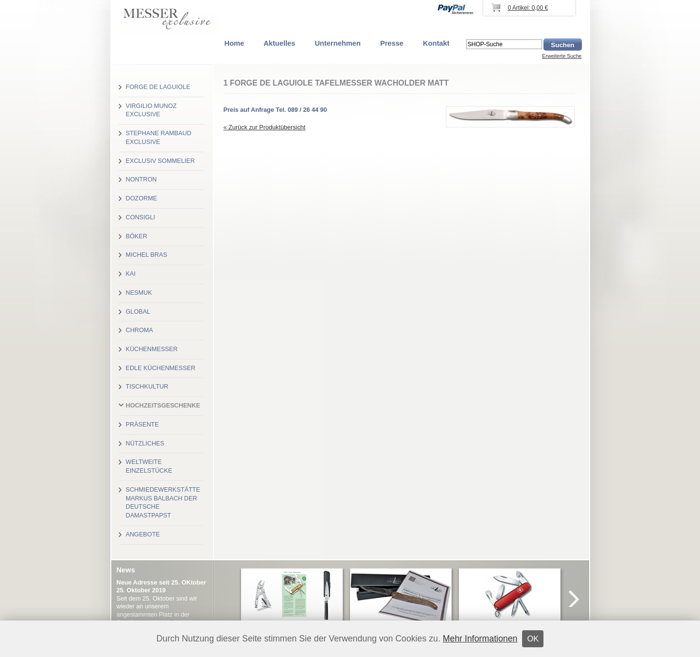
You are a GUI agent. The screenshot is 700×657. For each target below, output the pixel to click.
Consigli (140, 217)
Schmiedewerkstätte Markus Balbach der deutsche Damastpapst (163, 502)
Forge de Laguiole (158, 87)
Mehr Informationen (480, 638)
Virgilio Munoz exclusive (151, 110)
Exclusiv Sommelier (160, 161)
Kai (131, 273)
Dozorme (142, 198)
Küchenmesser (152, 349)
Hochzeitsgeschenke (163, 405)
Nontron (141, 179)
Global (138, 311)
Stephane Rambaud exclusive (159, 137)
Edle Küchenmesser (160, 368)
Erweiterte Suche (561, 56)
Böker (136, 236)
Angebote (143, 534)
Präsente (142, 424)
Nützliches (145, 443)
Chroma (139, 330)
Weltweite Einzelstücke (149, 466)
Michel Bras (146, 254)
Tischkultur (147, 386)
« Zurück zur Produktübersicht (265, 127)
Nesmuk (139, 292)
